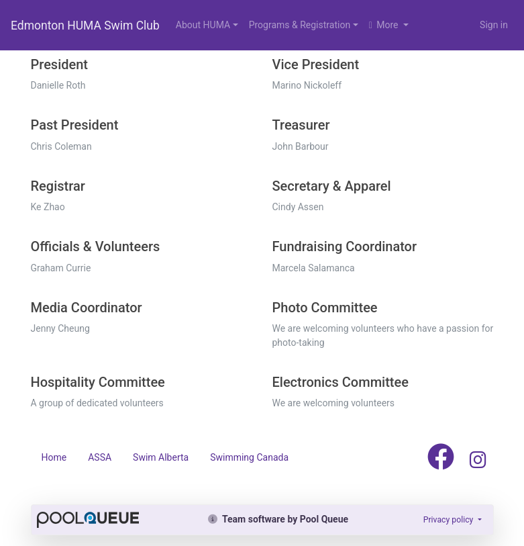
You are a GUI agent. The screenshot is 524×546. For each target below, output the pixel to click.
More (385, 24)
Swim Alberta (161, 457)
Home (54, 457)
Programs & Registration (299, 24)
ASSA (99, 457)
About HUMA (203, 24)
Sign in (494, 24)
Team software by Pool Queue (278, 519)
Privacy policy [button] (449, 520)
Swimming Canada (249, 457)
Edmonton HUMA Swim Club (85, 25)
